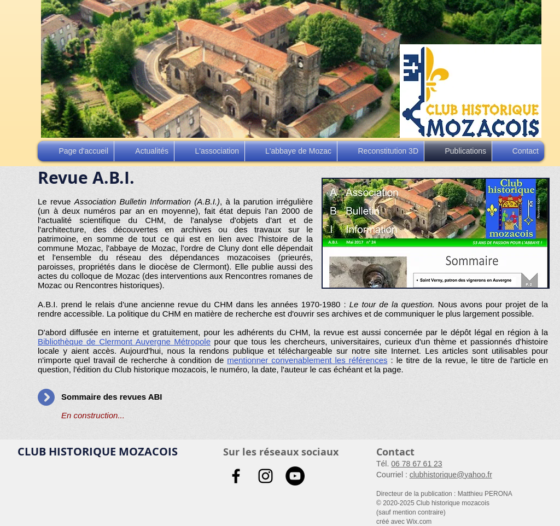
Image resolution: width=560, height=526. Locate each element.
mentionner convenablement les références (307, 360)
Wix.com (418, 521)
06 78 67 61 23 (416, 463)
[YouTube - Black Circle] (295, 476)
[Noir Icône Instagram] (265, 476)
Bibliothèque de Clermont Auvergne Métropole (124, 341)
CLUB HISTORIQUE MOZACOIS (98, 451)
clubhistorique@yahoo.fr (451, 474)
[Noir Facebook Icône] (236, 476)
